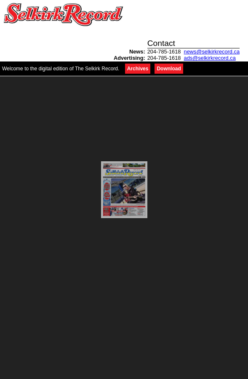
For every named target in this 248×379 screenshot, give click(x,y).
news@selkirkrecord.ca (212, 51)
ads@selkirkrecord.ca (210, 58)
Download (169, 69)
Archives (138, 69)
